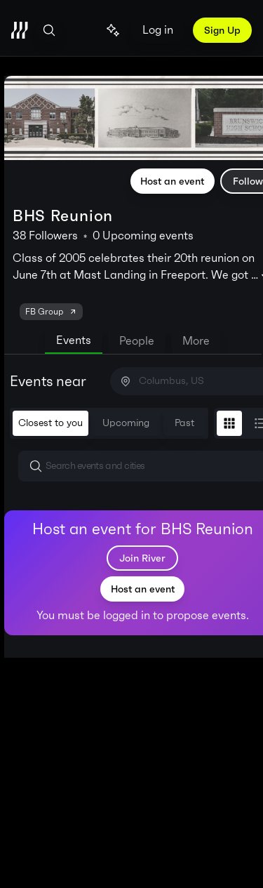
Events (73, 340)
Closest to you (50, 423)
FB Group (51, 312)
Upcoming (125, 423)
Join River (142, 558)
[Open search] (49, 30)
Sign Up (222, 30)
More (196, 340)
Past (184, 423)
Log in (157, 30)
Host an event (172, 181)
